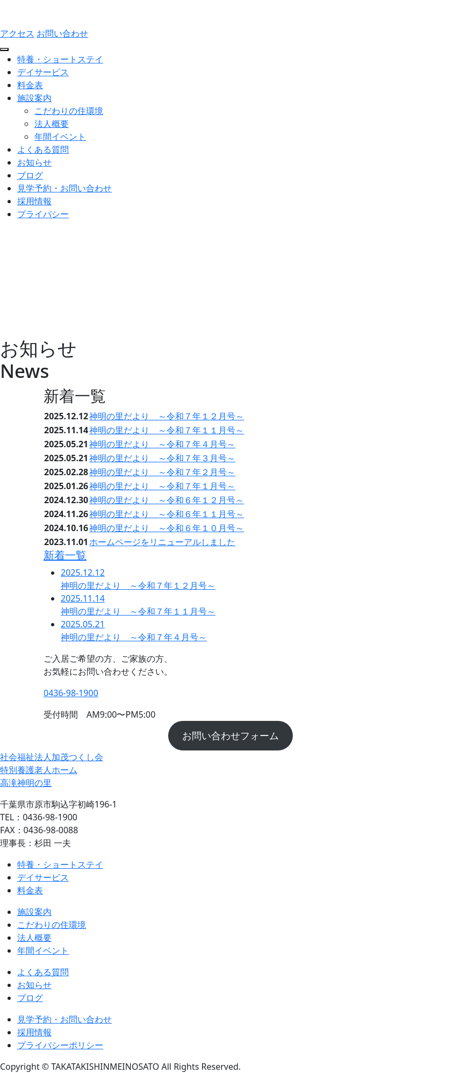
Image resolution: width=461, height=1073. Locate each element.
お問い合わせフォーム (230, 735)
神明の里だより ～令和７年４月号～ (162, 444)
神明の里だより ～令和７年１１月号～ (166, 430)
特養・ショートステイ (60, 59)
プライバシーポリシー (60, 1045)
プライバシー (43, 214)
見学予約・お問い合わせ (64, 188)
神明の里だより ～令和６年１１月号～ (166, 514)
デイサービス (43, 72)
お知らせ (34, 162)
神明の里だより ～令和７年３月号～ (162, 458)
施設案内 (34, 98)
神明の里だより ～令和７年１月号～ (162, 486)
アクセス (17, 33)
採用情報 (34, 201)
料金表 (30, 85)
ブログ (30, 175)
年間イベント (60, 136)
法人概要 (51, 124)
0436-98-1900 (71, 693)
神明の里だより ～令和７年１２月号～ (166, 416)
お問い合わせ (62, 33)
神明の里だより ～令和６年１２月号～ (166, 500)
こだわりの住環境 (68, 111)
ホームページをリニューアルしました (162, 542)
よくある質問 (43, 149)
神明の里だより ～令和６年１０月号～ (166, 528)
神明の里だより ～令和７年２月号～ (162, 472)
